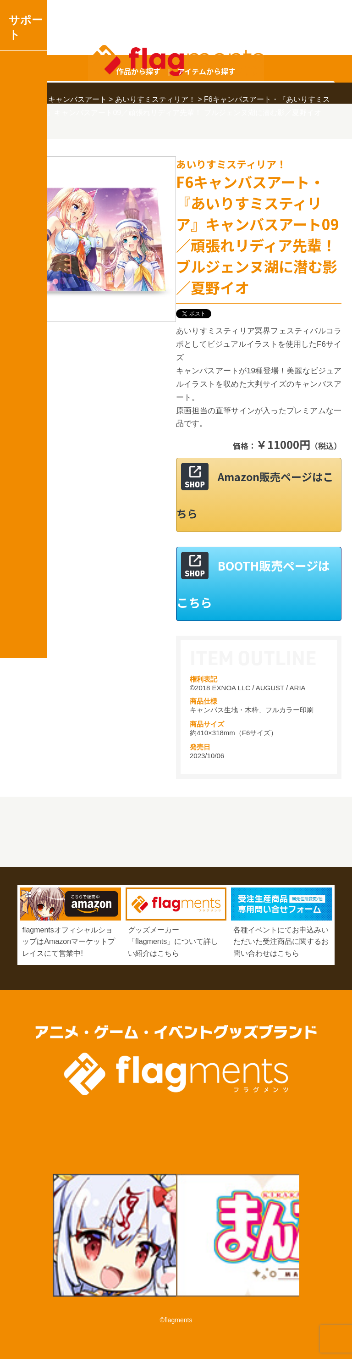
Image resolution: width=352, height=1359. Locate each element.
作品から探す (138, 71)
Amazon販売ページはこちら (254, 495)
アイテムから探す (206, 71)
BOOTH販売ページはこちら (253, 583)
